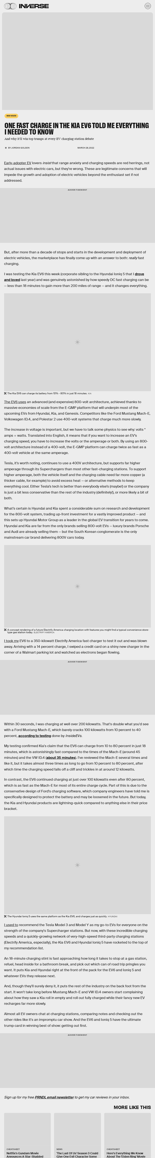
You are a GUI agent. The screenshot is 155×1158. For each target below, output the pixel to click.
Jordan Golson (20, 147)
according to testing (34, 736)
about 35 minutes (60, 758)
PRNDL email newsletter (54, 1097)
